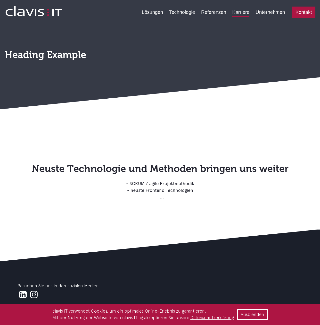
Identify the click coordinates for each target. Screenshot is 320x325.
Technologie (182, 12)
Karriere (240, 12)
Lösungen (152, 12)
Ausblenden (252, 314)
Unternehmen (270, 12)
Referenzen (213, 12)
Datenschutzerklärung (212, 317)
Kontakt (303, 12)
